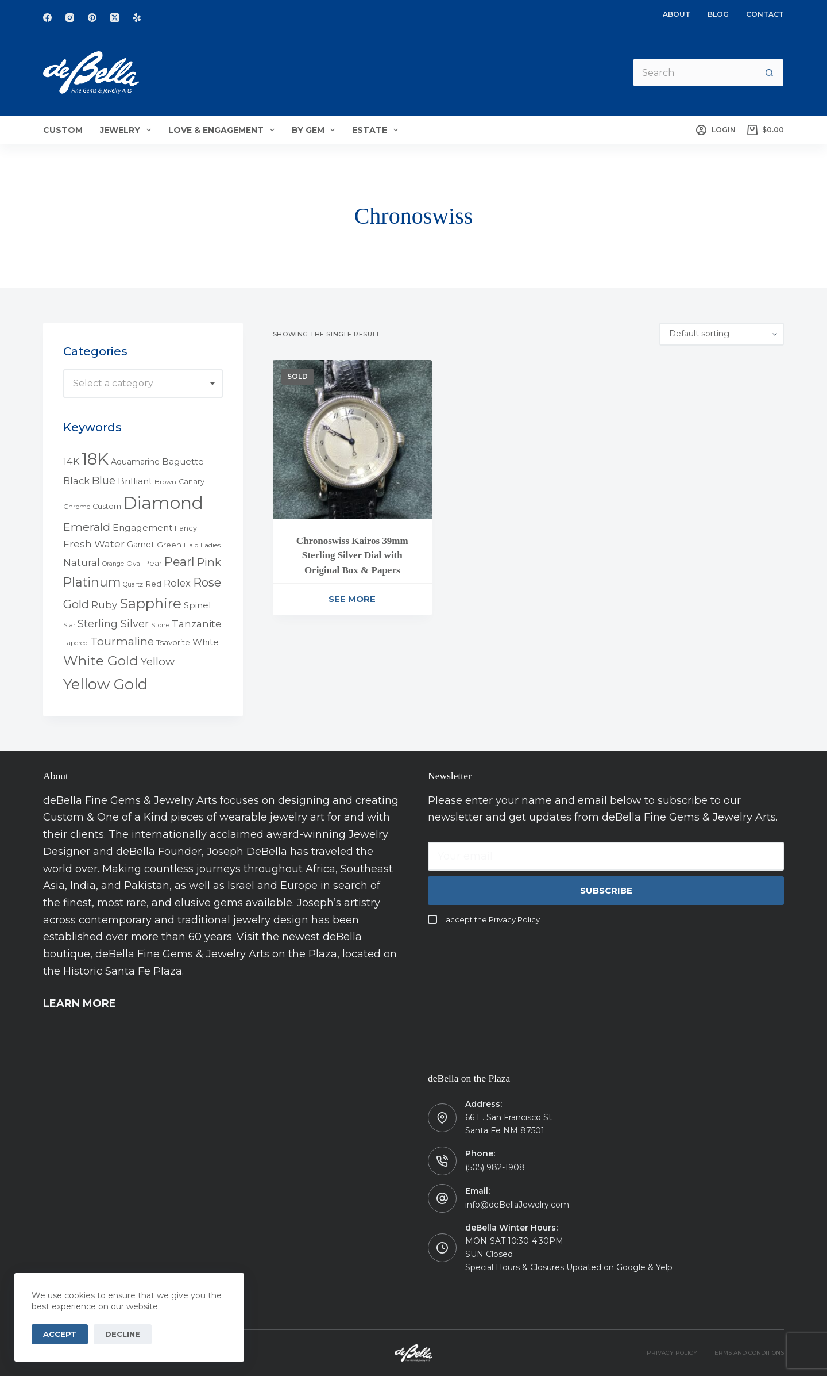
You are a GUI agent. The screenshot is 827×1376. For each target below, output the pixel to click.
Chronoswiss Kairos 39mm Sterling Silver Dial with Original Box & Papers (352, 555)
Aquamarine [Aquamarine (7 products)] (135, 462)
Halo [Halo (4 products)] (191, 545)
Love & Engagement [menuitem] (223, 130)
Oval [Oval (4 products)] (134, 563)
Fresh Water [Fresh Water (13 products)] (94, 544)
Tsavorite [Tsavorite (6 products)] (173, 642)
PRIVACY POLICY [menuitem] (672, 1352)
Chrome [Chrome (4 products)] (76, 507)
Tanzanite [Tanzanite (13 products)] (197, 624)
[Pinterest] (92, 17)
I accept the (491, 919)
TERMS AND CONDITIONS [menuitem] (748, 1352)
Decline (122, 1334)
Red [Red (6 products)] (153, 583)
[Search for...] (693, 72)
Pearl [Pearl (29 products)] (179, 561)
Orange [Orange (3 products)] (113, 564)
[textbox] (143, 383)
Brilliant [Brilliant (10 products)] (135, 481)
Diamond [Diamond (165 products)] (163, 503)
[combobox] (143, 383)
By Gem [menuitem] (316, 130)
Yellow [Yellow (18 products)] (158, 661)
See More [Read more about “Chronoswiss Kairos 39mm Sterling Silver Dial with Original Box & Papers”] (352, 598)
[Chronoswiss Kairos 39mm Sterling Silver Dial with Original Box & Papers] (352, 439)
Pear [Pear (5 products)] (153, 563)
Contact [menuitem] (765, 14)
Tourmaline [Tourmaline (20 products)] (122, 641)
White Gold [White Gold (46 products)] (100, 661)
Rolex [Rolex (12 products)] (177, 583)
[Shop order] (721, 334)
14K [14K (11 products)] (71, 461)
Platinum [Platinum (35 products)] (92, 581)
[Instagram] (69, 17)
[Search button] (769, 72)
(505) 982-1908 (495, 1167)
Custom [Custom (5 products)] (106, 506)
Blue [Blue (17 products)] (103, 480)
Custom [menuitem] (63, 130)
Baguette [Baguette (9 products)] (183, 461)
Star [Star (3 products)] (69, 625)
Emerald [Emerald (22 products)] (86, 527)
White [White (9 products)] (205, 642)
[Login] (715, 130)
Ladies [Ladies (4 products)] (210, 545)
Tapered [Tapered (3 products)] (75, 643)
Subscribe (606, 890)
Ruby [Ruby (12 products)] (104, 605)
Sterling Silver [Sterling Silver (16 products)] (113, 624)
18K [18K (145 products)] (95, 459)
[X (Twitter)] (114, 17)
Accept (59, 1334)
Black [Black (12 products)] (76, 480)
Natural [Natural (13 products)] (81, 562)
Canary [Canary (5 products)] (191, 481)
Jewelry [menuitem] (128, 130)
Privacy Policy (514, 919)
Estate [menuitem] (377, 130)
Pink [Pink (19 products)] (209, 562)
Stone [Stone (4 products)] (160, 625)
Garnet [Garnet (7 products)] (140, 544)
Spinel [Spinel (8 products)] (197, 605)
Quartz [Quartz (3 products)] (133, 584)
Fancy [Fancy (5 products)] (186, 528)
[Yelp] (137, 17)
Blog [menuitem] (718, 14)
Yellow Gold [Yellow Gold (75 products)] (105, 684)
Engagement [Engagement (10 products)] (142, 527)
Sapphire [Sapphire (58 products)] (150, 603)
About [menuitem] (676, 14)
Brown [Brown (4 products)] (165, 482)
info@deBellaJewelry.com (517, 1204)
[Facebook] (47, 17)
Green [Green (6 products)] (169, 544)
